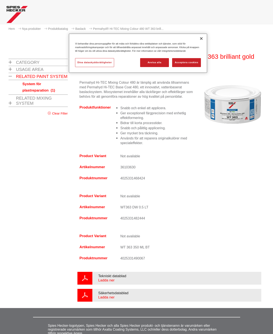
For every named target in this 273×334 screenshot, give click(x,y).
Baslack (80, 28)
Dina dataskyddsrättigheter (94, 62)
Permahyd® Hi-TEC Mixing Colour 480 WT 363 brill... (128, 28)
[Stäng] (201, 38)
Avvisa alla (154, 62)
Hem (12, 28)
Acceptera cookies (186, 62)
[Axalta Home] (17, 15)
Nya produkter (31, 28)
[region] (138, 53)
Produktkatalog (58, 28)
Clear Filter (60, 113)
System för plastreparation (38, 87)
